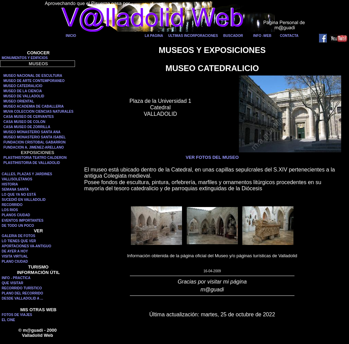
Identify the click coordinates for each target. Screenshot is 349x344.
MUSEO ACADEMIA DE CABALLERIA (33, 106)
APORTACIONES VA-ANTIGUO (26, 246)
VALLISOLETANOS (17, 179)
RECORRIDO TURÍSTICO (22, 288)
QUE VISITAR (12, 283)
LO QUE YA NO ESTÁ (19, 194)
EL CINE (8, 320)
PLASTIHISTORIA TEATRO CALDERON (34, 158)
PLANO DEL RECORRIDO (22, 293)
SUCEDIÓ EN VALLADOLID (24, 200)
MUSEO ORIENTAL (18, 101)
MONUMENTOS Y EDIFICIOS (25, 58)
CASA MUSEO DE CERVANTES (28, 117)
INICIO (71, 36)
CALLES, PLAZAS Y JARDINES (27, 174)
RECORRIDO (12, 205)
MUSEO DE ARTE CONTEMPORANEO (34, 81)
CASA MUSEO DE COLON (24, 122)
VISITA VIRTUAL (15, 256)
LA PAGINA (154, 36)
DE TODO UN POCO (18, 226)
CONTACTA (289, 36)
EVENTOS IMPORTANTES (22, 220)
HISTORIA (10, 184)
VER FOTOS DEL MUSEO (212, 157)
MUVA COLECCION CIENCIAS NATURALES (38, 111)
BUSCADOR (233, 36)
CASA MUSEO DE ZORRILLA (26, 127)
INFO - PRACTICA (16, 278)
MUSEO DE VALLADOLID (23, 96)
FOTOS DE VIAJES (17, 315)
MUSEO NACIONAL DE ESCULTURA (32, 76)
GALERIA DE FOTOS (18, 236)
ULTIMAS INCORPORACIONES (193, 36)
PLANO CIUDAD (15, 261)
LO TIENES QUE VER (19, 241)
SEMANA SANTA (15, 189)
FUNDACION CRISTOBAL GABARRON (34, 142)
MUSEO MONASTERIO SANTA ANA (31, 132)
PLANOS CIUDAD (16, 215)
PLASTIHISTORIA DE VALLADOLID (31, 163)
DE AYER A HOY (15, 251)
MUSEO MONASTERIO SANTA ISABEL (34, 137)
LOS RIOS (10, 210)
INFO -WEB (262, 36)
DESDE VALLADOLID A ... (22, 298)
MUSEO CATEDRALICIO (22, 86)
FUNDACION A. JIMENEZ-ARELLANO (33, 147)
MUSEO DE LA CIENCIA (22, 91)
